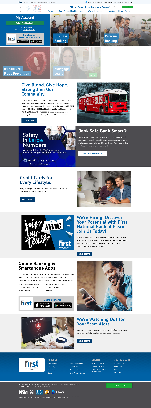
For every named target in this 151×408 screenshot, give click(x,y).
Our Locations (118, 363)
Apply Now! (24, 200)
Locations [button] (112, 11)
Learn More (26, 121)
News (120, 11)
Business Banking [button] (55, 11)
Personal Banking (98, 366)
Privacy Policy (46, 384)
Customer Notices (75, 384)
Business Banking (98, 363)
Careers (50, 373)
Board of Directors (77, 370)
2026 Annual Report (77, 373)
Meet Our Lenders (76, 363)
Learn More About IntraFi (94, 154)
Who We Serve (53, 363)
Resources (117, 372)
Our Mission (52, 370)
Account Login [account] (127, 7)
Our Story (51, 367)
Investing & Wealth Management (93, 11)
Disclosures (64, 384)
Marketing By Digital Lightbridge (41, 386)
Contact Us (117, 366)
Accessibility (55, 384)
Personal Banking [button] (71, 11)
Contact (128, 11)
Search (116, 7)
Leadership (74, 367)
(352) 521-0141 (29, 30)
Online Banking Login (25, 23)
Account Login (119, 386)
